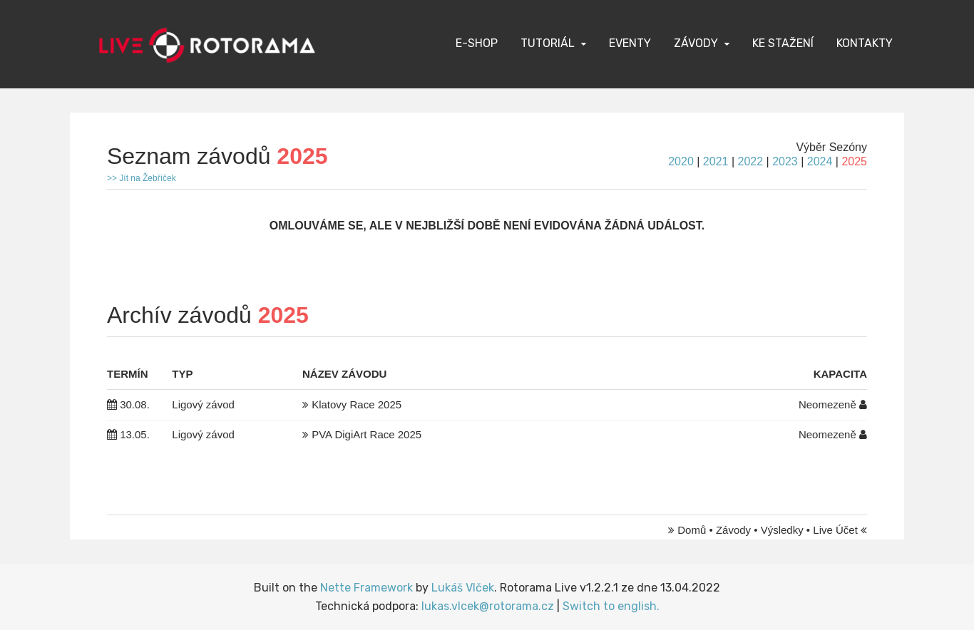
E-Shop (477, 43)
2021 (716, 161)
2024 (820, 161)
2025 (854, 161)
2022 (750, 161)
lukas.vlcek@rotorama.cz (487, 606)
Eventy (630, 43)
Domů (691, 530)
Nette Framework (366, 587)
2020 (681, 161)
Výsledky (782, 530)
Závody (696, 43)
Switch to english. (611, 606)
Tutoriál (548, 43)
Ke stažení (783, 43)
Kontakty (864, 43)
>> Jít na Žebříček (141, 178)
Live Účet (835, 530)
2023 (785, 161)
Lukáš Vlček (462, 587)
